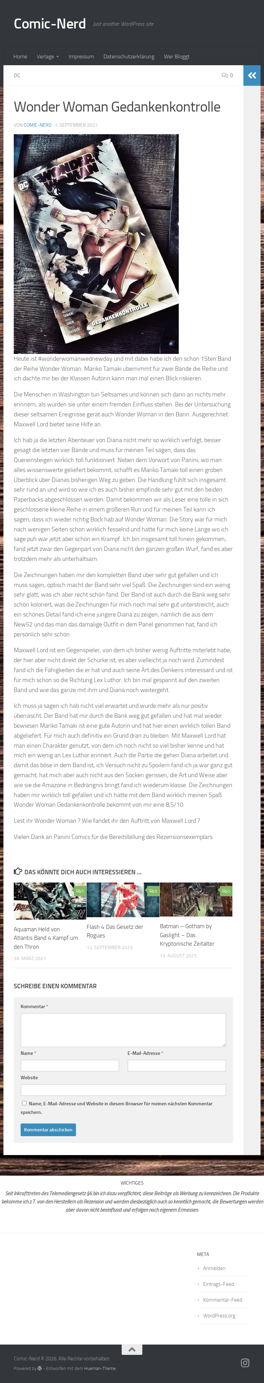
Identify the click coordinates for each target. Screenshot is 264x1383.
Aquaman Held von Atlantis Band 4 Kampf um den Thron (46, 938)
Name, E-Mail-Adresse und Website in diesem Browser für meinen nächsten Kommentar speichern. (116, 1108)
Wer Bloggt (177, 56)
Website (29, 1078)
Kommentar (34, 1007)
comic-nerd (38, 125)
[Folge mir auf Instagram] (245, 1363)
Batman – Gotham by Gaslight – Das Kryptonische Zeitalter (187, 935)
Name (28, 1053)
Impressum (81, 56)
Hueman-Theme (100, 1368)
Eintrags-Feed (218, 1284)
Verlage (45, 56)
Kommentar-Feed (222, 1300)
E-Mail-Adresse (145, 1053)
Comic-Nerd (50, 23)
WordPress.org (219, 1316)
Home (20, 56)
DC (17, 75)
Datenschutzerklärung (128, 56)
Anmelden (214, 1268)
